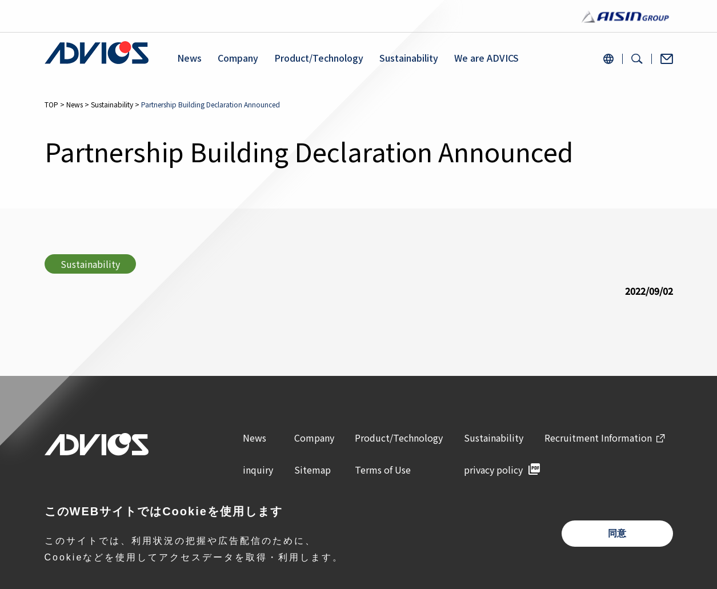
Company (238, 58)
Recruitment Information (598, 437)
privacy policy (493, 469)
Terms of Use (383, 469)
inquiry (258, 469)
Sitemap (312, 469)
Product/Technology (318, 58)
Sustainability (408, 58)
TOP (51, 104)
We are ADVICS (486, 58)
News (189, 58)
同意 (617, 533)
